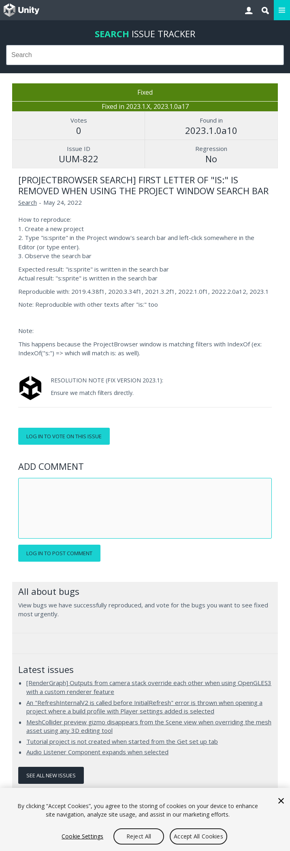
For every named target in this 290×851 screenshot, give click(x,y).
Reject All (138, 836)
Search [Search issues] (27, 202)
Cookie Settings (82, 836)
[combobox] (145, 55)
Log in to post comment (59, 553)
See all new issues (51, 775)
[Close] (281, 801)
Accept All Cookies (198, 836)
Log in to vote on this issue (64, 436)
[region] (145, 819)
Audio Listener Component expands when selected (97, 752)
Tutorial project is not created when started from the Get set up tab (122, 741)
